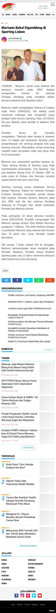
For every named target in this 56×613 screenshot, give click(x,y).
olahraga (6, 579)
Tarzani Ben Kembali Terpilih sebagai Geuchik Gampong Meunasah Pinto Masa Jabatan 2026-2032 (21, 502)
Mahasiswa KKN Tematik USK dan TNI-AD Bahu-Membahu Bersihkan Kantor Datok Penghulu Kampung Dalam (22, 535)
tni (36, 15)
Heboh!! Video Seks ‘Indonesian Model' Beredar (20, 483)
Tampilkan (48, 350)
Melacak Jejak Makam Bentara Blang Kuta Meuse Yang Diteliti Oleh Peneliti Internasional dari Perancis (17, 369)
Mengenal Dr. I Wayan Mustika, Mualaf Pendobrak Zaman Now (20, 517)
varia (14, 15)
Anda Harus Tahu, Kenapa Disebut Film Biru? (19, 466)
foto (3, 571)
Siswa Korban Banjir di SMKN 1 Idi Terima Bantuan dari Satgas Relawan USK (19, 400)
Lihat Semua (28, 448)
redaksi (32, 579)
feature (5, 568)
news (8, 15)
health (31, 571)
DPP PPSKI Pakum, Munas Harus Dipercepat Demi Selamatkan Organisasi (19, 383)
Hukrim (20, 605)
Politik (27, 605)
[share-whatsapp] (39, 280)
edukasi (32, 560)
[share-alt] (6, 280)
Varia (13, 605)
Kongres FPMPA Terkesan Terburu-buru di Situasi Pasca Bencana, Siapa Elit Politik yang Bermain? (19, 433)
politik (30, 15)
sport (6, 23)
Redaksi (35, 605)
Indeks (42, 605)
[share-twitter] (28, 280)
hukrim (22, 15)
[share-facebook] (17, 280)
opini (42, 15)
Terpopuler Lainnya (28, 546)
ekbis (48, 15)
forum (31, 568)
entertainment (35, 564)
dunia (4, 560)
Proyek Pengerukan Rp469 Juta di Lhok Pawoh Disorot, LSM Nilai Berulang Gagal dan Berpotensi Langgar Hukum (19, 418)
